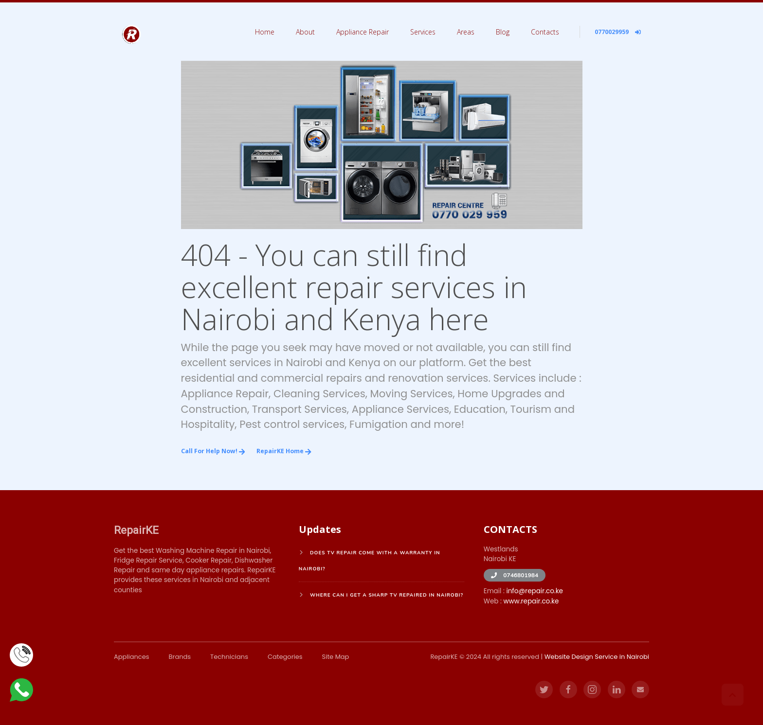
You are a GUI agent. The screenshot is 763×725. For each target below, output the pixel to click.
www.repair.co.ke (531, 601)
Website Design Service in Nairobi (597, 656)
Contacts (545, 31)
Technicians (229, 656)
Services (423, 31)
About (305, 31)
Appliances (131, 656)
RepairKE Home (283, 451)
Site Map (335, 656)
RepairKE (136, 530)
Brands (180, 656)
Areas (465, 31)
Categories (285, 656)
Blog (502, 31)
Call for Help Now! (213, 451)
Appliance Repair (362, 31)
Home (264, 31)
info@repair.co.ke (534, 591)
